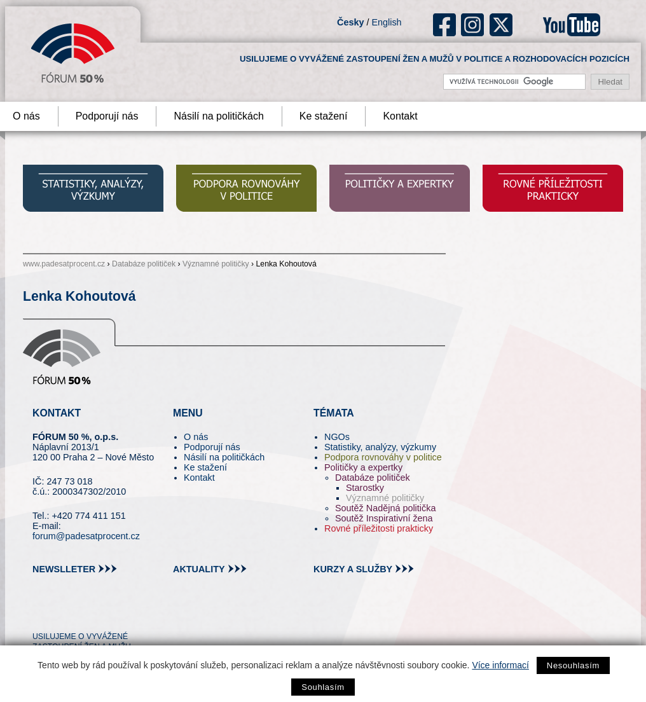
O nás (196, 437)
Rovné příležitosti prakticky (378, 528)
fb (445, 24)
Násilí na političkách (218, 116)
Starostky (365, 488)
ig (472, 24)
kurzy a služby (352, 569)
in (104, 613)
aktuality (199, 569)
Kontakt (400, 116)
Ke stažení (323, 116)
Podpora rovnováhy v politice (383, 457)
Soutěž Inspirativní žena (384, 518)
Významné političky (215, 263)
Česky (350, 22)
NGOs (337, 437)
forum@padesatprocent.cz (86, 536)
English (386, 22)
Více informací (500, 665)
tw (41, 613)
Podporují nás (107, 116)
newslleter (63, 569)
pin (62, 613)
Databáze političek (143, 263)
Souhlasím (322, 687)
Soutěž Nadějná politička (385, 508)
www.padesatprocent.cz (64, 263)
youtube (571, 24)
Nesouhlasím (573, 665)
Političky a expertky (363, 467)
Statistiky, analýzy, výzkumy (380, 447)
